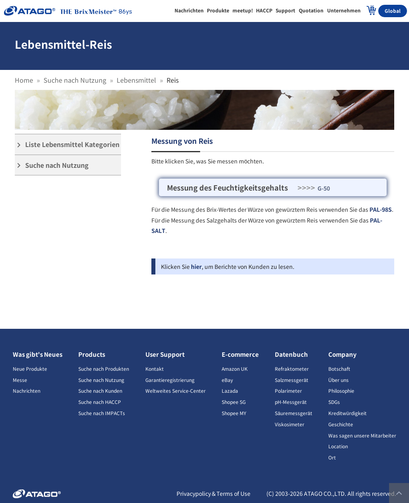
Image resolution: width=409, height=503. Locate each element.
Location (338, 446)
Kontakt (154, 368)
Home (24, 80)
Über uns (338, 379)
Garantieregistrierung (170, 379)
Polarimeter (288, 390)
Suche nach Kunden (100, 390)
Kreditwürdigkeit (347, 413)
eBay (227, 379)
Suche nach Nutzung (75, 80)
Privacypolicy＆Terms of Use (213, 493)
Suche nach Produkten (103, 368)
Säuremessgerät (293, 413)
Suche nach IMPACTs (101, 413)
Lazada (230, 390)
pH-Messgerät (291, 401)
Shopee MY (234, 413)
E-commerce (240, 354)
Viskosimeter (289, 424)
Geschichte (340, 424)
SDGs (334, 401)
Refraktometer (292, 368)
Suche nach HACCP (99, 401)
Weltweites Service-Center (175, 390)
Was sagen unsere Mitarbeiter (362, 435)
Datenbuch (291, 354)
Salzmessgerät (291, 379)
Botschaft (339, 368)
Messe (20, 379)
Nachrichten (26, 390)
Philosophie (341, 390)
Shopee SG (234, 401)
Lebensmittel (136, 80)
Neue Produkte (30, 368)
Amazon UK (235, 368)
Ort (332, 457)
